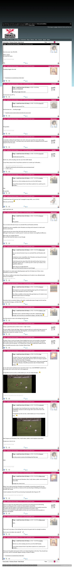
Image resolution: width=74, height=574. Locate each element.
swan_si (54, 196)
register (55, 27)
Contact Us (9, 565)
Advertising (35, 565)
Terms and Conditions (41, 23)
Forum (11, 39)
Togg (54, 337)
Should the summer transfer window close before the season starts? (18, 112)
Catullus (54, 150)
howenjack (53, 136)
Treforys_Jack (53, 283)
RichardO (53, 501)
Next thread (21, 42)
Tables (48, 39)
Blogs (28, 39)
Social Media (17, 39)
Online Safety (29, 565)
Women (32, 39)
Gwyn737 (53, 84)
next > (57, 42)
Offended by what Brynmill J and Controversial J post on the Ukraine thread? (20, 167)
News (7, 39)
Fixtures (40, 39)
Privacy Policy (32, 25)
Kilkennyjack (54, 44)
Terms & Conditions (15, 565)
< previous (50, 42)
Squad (44, 39)
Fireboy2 (54, 174)
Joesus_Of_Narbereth (53, 66)
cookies (26, 23)
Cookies (24, 565)
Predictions (23, 39)
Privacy (21, 565)
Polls (36, 39)
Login (4, 209)
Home (4, 39)
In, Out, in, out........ (9, 168)
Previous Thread (13, 42)
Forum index (6, 42)
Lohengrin (53, 350)
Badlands (54, 100)
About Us (4, 565)
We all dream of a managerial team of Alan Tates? (14, 77)
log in (52, 27)
